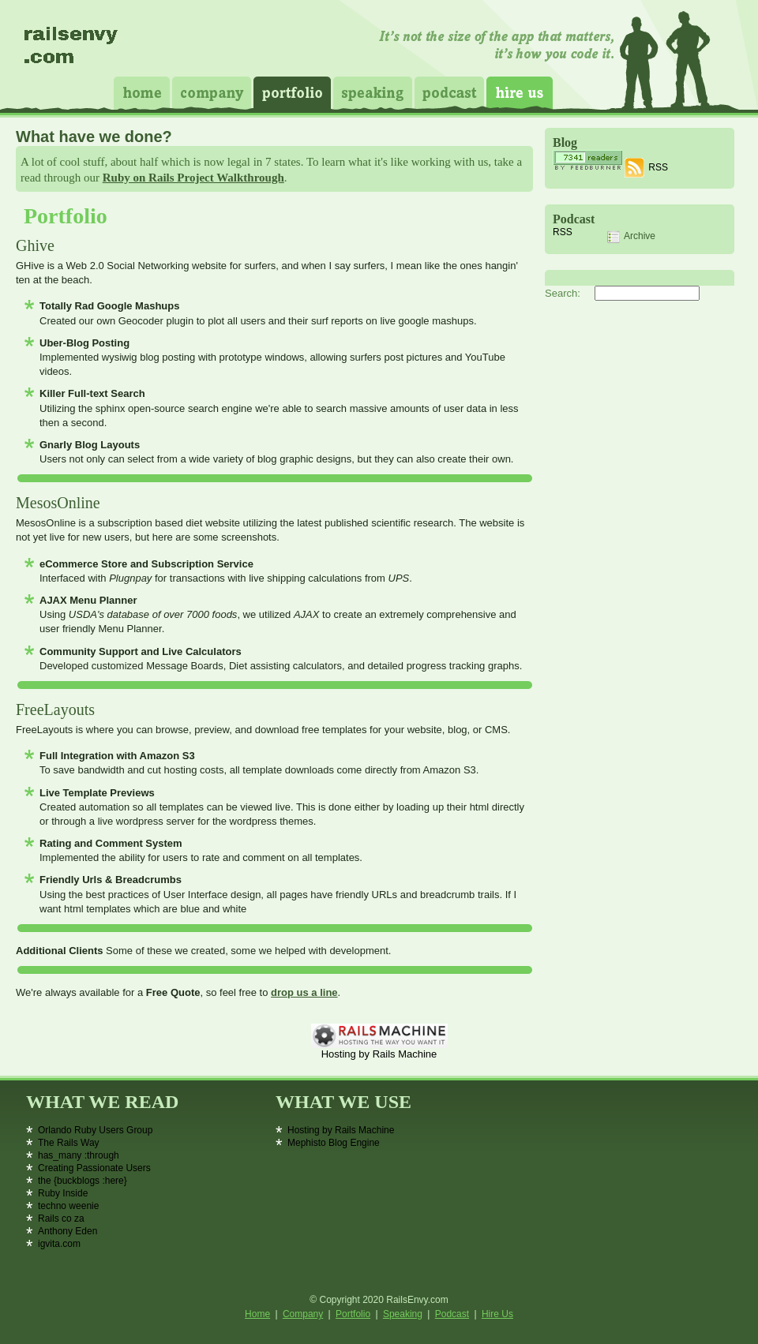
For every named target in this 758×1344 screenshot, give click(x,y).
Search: (562, 293)
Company (211, 93)
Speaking (372, 93)
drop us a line (304, 992)
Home (142, 93)
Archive (631, 236)
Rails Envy (72, 51)
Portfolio (292, 93)
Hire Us (519, 93)
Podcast (449, 93)
